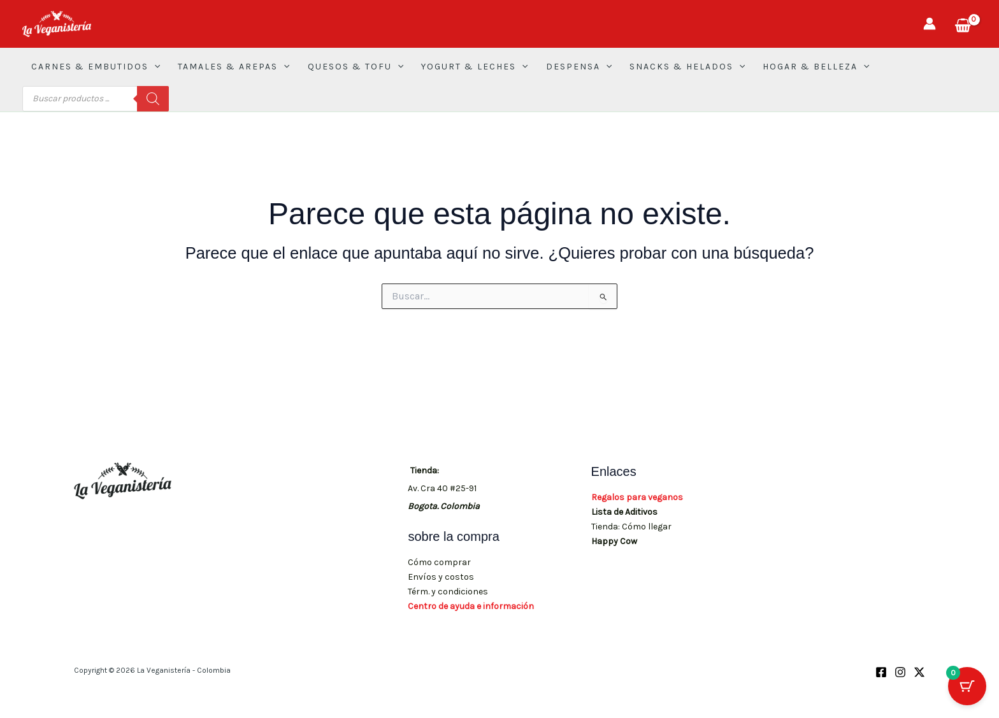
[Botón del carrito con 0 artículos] (967, 686)
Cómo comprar (439, 562)
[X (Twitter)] (919, 672)
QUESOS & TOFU (355, 67)
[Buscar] (153, 98)
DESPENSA (579, 67)
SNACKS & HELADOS (687, 67)
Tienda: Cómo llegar (631, 526)
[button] (154, 67)
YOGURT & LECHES (474, 67)
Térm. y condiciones (448, 591)
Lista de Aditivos (624, 511)
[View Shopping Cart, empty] (963, 24)
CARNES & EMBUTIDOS (95, 67)
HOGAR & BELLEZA (816, 67)
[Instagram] (900, 672)
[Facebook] (881, 672)
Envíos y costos (441, 576)
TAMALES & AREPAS (233, 67)
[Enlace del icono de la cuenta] (929, 23)
